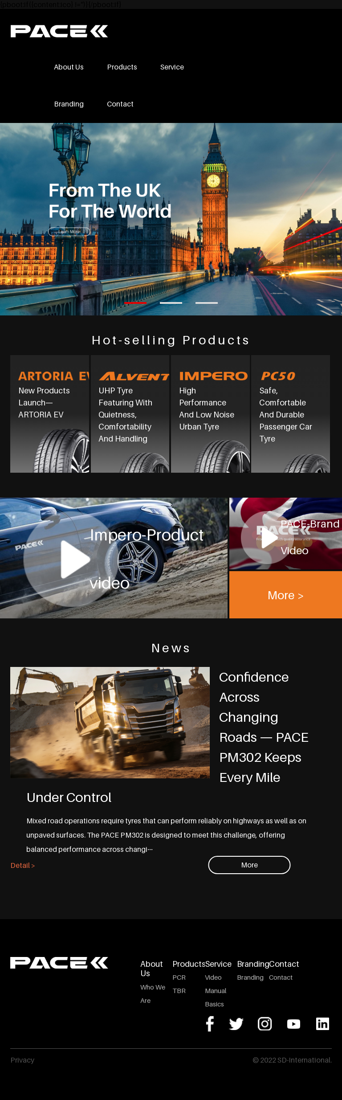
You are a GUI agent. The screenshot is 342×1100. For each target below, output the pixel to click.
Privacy (22, 1059)
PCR (179, 977)
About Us (69, 66)
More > (285, 594)
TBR (179, 990)
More (249, 864)
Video (213, 977)
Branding (69, 103)
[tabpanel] (171, 219)
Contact (120, 103)
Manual (215, 990)
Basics (214, 1004)
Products (122, 66)
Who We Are (152, 993)
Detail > (22, 865)
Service (172, 66)
